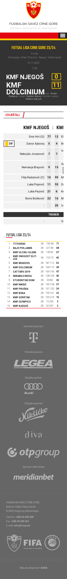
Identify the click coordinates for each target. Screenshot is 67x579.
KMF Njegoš (20, 306)
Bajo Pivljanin (22, 248)
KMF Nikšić (19, 284)
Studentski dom (23, 280)
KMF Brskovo (21, 263)
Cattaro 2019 (21, 271)
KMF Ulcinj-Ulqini (24, 252)
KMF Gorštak (21, 297)
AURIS (43, 567)
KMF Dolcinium (22, 267)
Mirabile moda (22, 276)
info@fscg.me (22, 525)
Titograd (19, 243)
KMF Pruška (20, 288)
